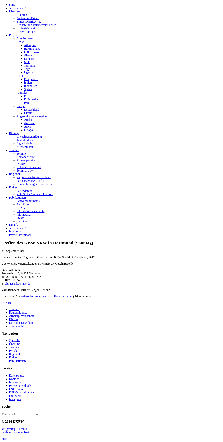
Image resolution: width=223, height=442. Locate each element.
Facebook (15, 395)
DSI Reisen (16, 389)
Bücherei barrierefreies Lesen (36, 25)
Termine (14, 347)
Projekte (14, 350)
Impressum (15, 382)
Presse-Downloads (20, 385)
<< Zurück (8, 302)
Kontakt (14, 378)
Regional (14, 354)
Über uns (14, 344)
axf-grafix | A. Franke (14, 429)
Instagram (15, 399)
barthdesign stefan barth (16, 432)
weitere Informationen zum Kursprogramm (47, 296)
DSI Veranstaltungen (21, 392)
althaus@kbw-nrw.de (17, 283)
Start (4, 438)
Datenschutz (16, 375)
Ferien (13, 357)
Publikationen (17, 360)
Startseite (14, 340)
